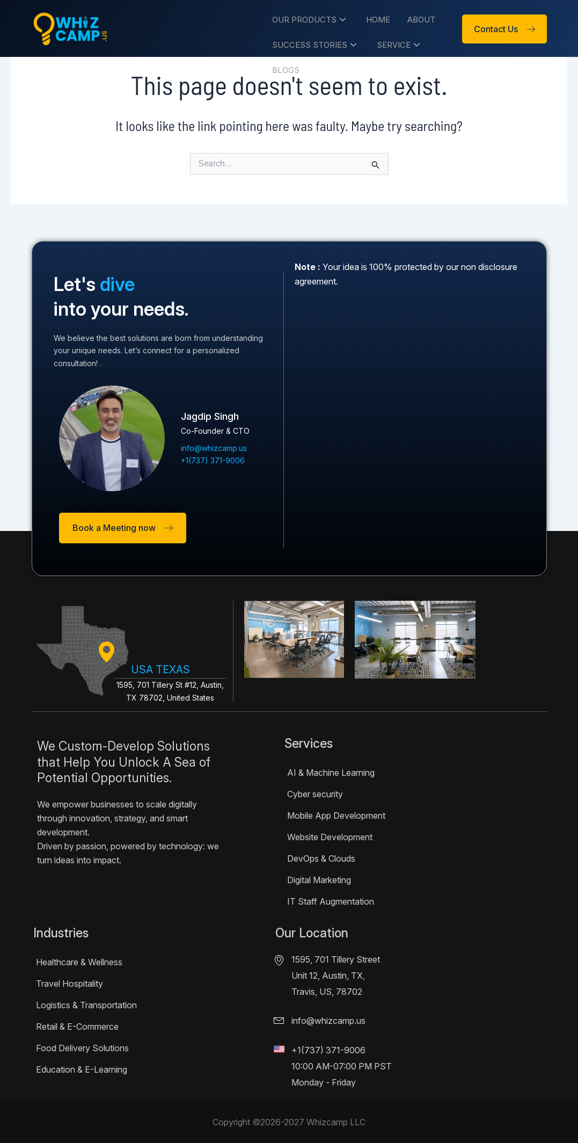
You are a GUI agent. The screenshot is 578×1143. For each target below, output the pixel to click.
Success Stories (310, 43)
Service (393, 43)
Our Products (305, 19)
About (415, 19)
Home (373, 19)
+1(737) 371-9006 (328, 1050)
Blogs (282, 67)
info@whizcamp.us (328, 1020)
